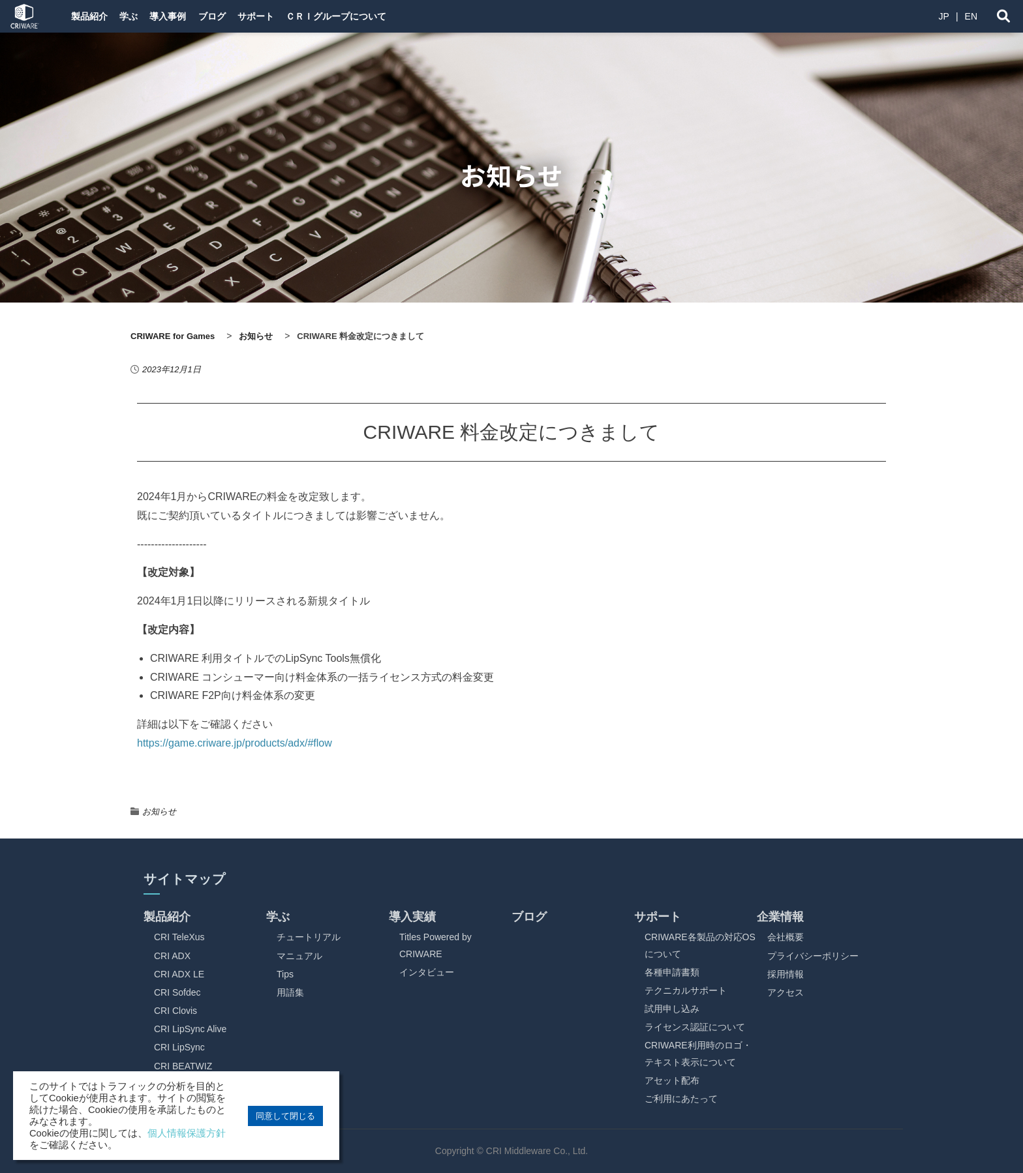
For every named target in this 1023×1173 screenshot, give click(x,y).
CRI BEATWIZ (183, 1066)
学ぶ (139, 16)
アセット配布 (672, 1080)
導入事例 (188, 16)
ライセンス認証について (695, 1027)
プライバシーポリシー (813, 956)
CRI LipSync (179, 1047)
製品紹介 (91, 16)
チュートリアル (309, 937)
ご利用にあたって (681, 1098)
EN (971, 16)
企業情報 (780, 916)
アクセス (785, 992)
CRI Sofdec (177, 992)
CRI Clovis (175, 1010)
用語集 (290, 992)
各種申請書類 (672, 972)
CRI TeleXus (179, 937)
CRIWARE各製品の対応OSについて (700, 945)
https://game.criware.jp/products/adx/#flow (234, 743)
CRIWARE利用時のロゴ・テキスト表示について (698, 1053)
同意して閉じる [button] (285, 1116)
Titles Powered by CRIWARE (435, 945)
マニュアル (299, 956)
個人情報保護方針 (186, 1133)
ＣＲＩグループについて (383, 16)
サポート (293, 16)
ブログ (240, 16)
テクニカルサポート (686, 990)
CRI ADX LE (179, 974)
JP (944, 16)
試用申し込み (672, 1008)
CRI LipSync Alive (190, 1029)
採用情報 (785, 974)
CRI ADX (172, 956)
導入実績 (412, 916)
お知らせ (159, 811)
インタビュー (426, 972)
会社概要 (785, 937)
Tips (285, 974)
